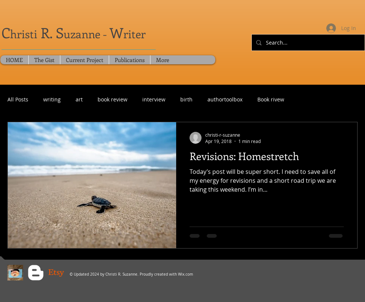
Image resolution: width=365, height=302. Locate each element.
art (79, 99)
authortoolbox (224, 99)
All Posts (17, 99)
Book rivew (270, 99)
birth (186, 99)
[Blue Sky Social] (15, 272)
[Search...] (307, 43)
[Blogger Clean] (36, 272)
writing (52, 99)
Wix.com (185, 274)
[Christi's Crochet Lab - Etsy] (56, 272)
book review (112, 99)
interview (153, 99)
